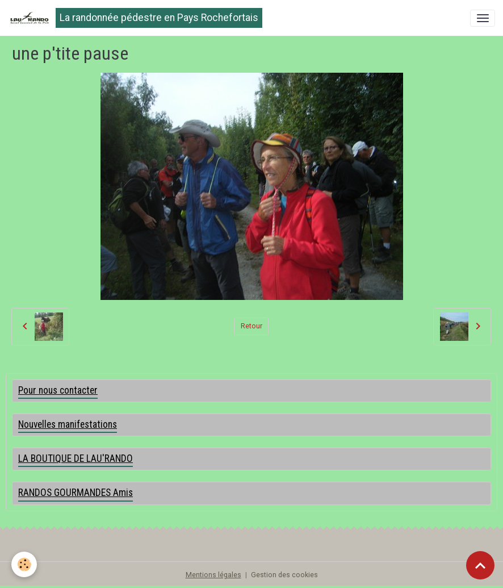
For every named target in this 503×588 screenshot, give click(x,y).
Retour (251, 326)
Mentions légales (213, 575)
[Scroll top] (480, 565)
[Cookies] (24, 564)
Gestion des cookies (284, 575)
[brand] (135, 18)
